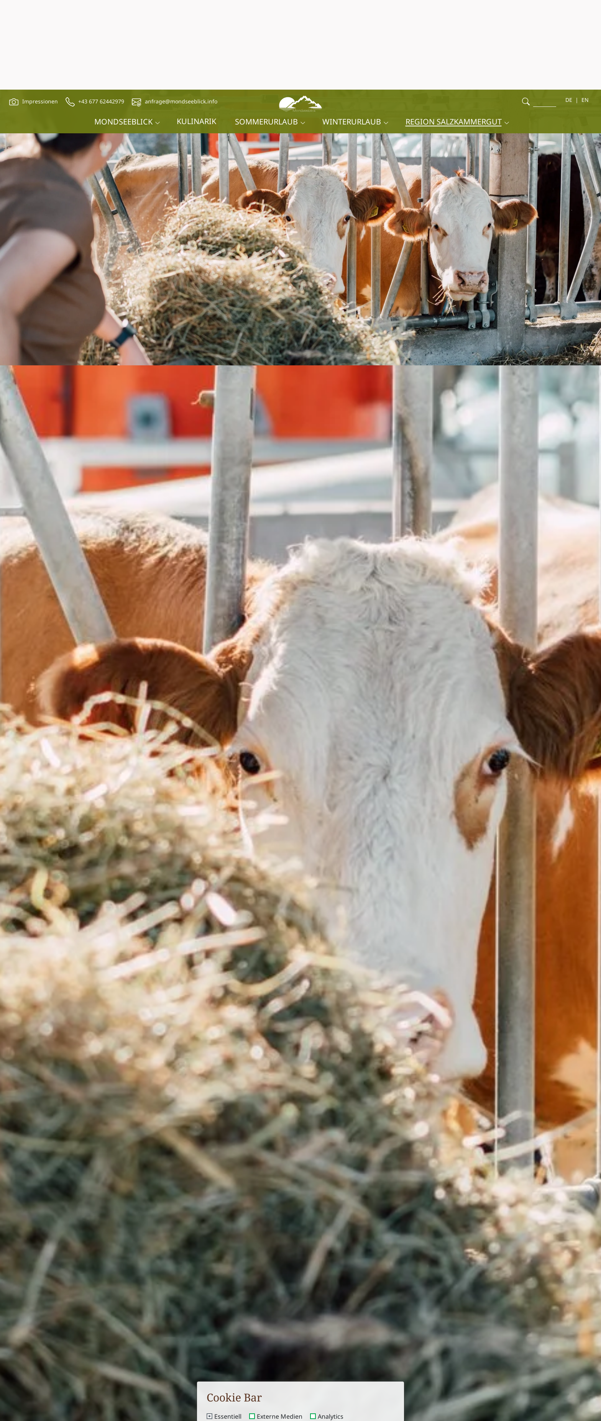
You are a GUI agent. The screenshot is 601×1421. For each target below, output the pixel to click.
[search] (526, 11)
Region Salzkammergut (454, 32)
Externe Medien (279, 1327)
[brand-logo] (300, 12)
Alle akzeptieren (301, 1361)
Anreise (163, 1405)
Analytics (330, 1327)
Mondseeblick (123, 32)
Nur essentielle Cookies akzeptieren (301, 1382)
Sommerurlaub (266, 32)
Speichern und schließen (300, 1404)
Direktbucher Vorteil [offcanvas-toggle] (554, 1365)
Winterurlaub (351, 32)
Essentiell (227, 1327)
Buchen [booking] (414, 1409)
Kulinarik (196, 31)
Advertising (230, 1339)
